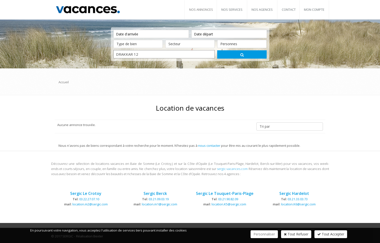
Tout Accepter (330, 234)
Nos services (232, 9)
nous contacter (209, 145)
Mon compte (314, 9)
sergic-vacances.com (232, 169)
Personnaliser (264, 234)
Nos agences (262, 9)
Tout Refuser (296, 234)
